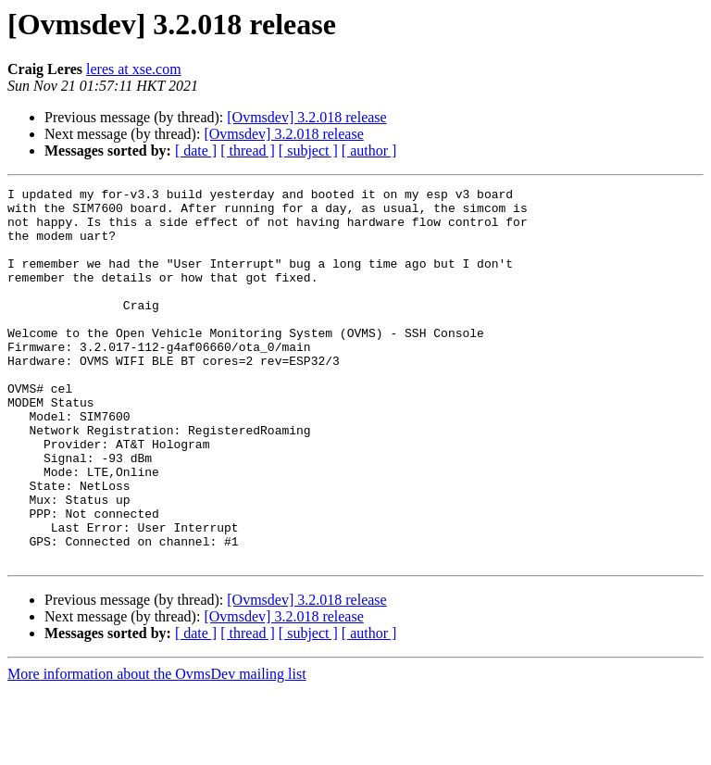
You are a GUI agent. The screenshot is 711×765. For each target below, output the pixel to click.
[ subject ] (308, 150)
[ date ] (196, 150)
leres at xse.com (133, 69)
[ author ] (369, 150)
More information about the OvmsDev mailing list (156, 749)
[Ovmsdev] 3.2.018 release (306, 117)
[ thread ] (247, 150)
